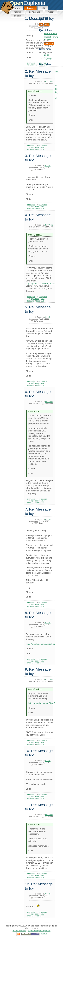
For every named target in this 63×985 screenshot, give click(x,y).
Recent (51, 12)
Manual (18, 12)
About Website (19, 930)
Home (17, 8)
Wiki (43, 8)
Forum (30, 8)
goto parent (42, 145)
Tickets (17, 16)
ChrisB (47, 24)
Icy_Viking (49, 81)
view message (32, 65)
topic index (42, 63)
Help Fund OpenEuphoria (39, 930)
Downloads (34, 12)
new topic (31, 63)
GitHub (44, 933)
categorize (44, 65)
